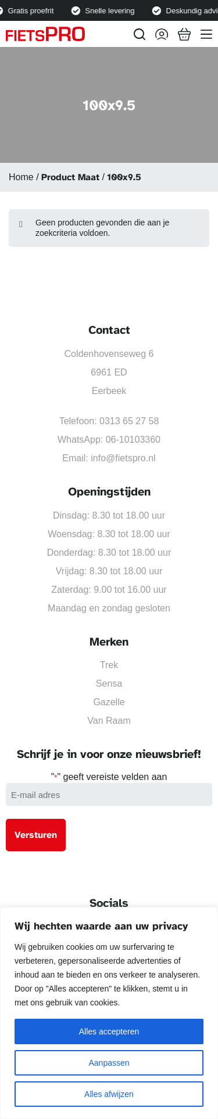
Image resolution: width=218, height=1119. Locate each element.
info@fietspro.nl (123, 458)
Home (21, 177)
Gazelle (108, 702)
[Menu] (206, 34)
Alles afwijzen (109, 1094)
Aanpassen (108, 1062)
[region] (109, 1013)
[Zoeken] (139, 34)
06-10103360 (133, 439)
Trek (109, 665)
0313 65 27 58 (129, 421)
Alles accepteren (109, 1031)
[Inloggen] (161, 34)
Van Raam (108, 721)
